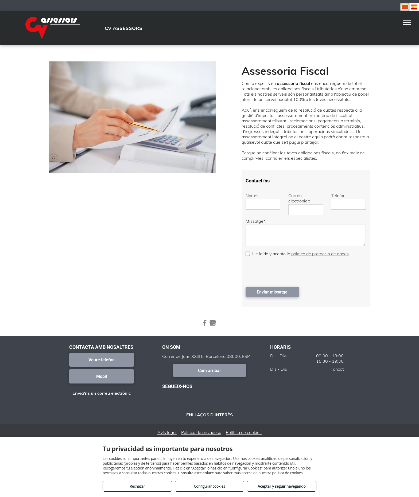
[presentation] (286, 271)
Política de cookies (244, 432)
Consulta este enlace (196, 472)
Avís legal (167, 432)
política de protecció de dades (320, 253)
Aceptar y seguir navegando (281, 486)
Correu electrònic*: (299, 198)
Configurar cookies (209, 486)
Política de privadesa (201, 432)
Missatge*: (256, 221)
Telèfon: (339, 195)
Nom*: (252, 195)
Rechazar (137, 486)
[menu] (407, 22)
